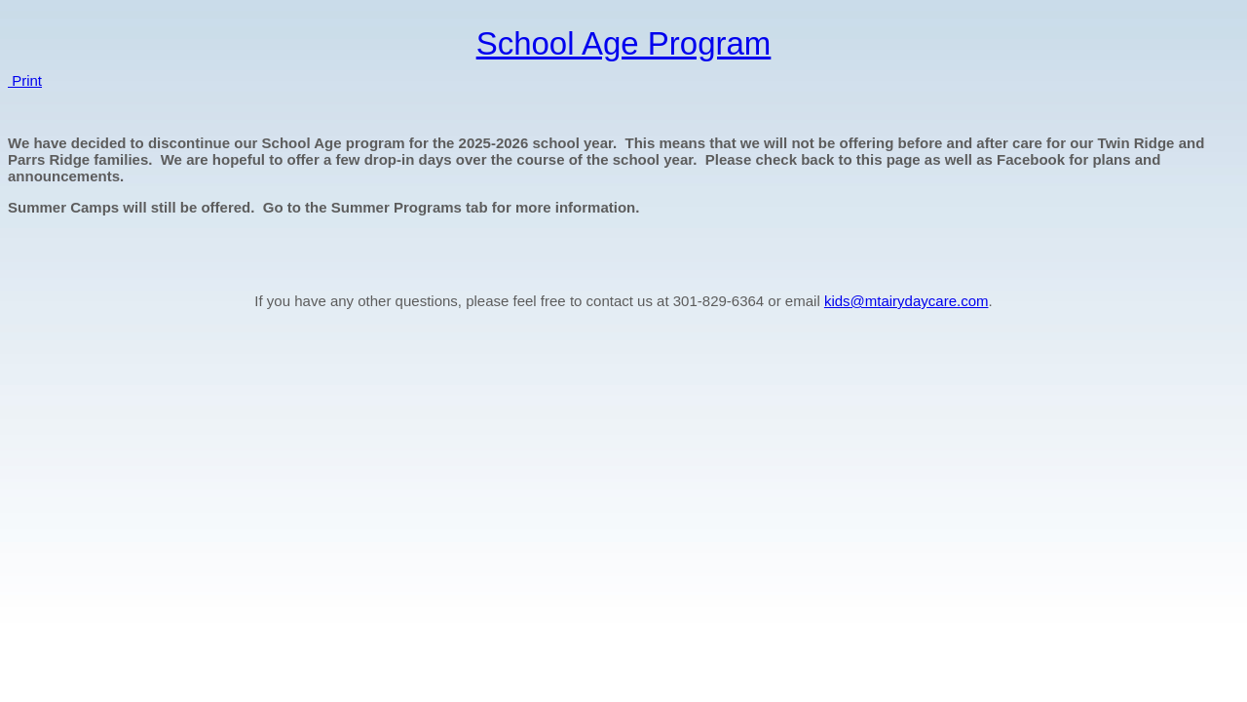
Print (25, 80)
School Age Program (624, 43)
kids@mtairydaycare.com (906, 300)
